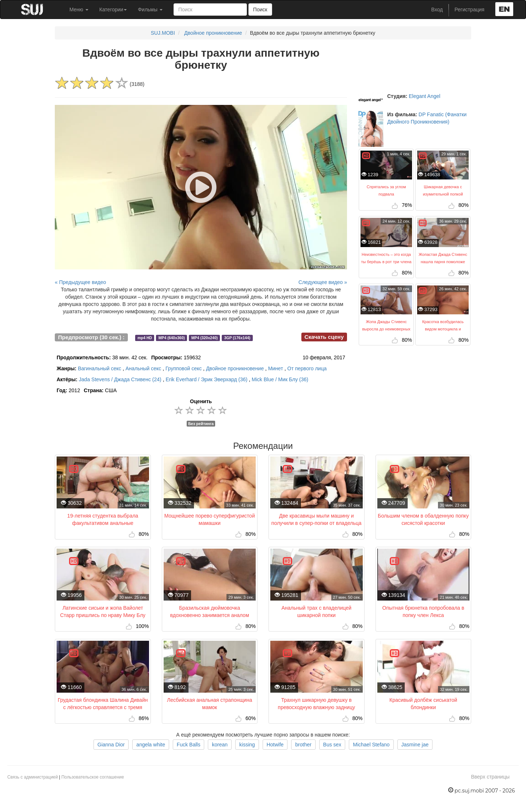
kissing (247, 744)
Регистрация (469, 9)
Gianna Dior (111, 744)
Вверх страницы (490, 777)
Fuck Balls (189, 744)
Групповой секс (183, 368)
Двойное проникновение (213, 33)
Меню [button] (78, 9)
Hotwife (275, 744)
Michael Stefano (371, 744)
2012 (68, 390)
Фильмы (150, 9)
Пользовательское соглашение (92, 777)
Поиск (260, 9)
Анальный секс (143, 368)
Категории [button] (113, 9)
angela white (150, 744)
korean (220, 744)
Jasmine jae (415, 744)
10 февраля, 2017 (324, 357)
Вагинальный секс (99, 368)
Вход (437, 9)
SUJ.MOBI (163, 33)
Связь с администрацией (32, 777)
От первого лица (307, 368)
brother (303, 744)
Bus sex (332, 744)
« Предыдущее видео (80, 282)
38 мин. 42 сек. (102, 357)
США (100, 390)
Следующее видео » (322, 282)
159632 (176, 357)
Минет (275, 368)
